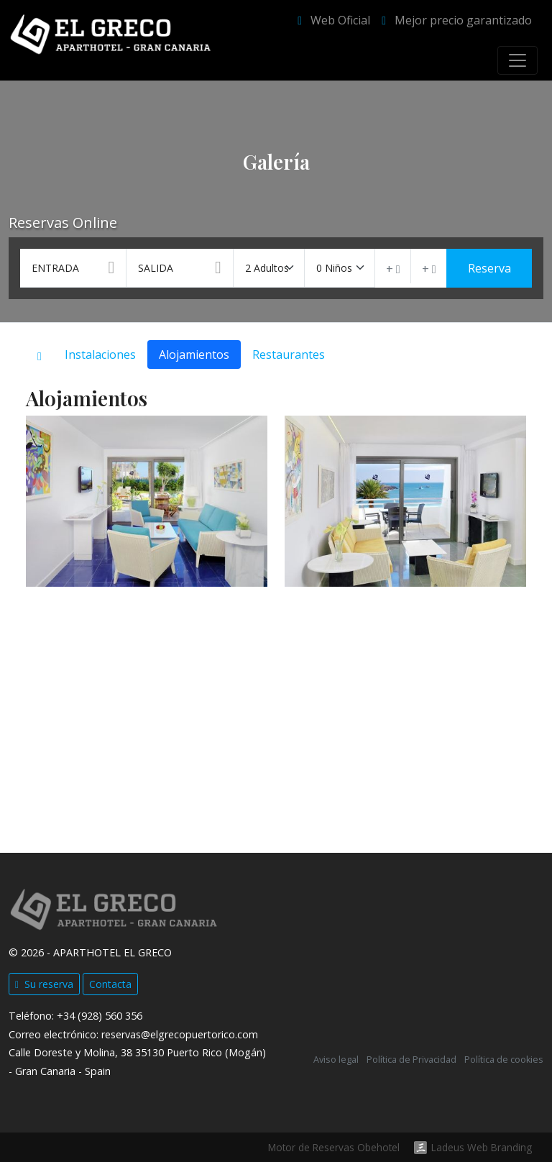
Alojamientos (194, 354)
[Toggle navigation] (517, 60)
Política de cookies (503, 1059)
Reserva (489, 268)
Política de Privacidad (411, 1059)
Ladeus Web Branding (481, 1147)
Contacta (110, 984)
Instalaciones (100, 354)
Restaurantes (288, 354)
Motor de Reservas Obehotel (334, 1147)
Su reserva (44, 984)
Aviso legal (336, 1059)
